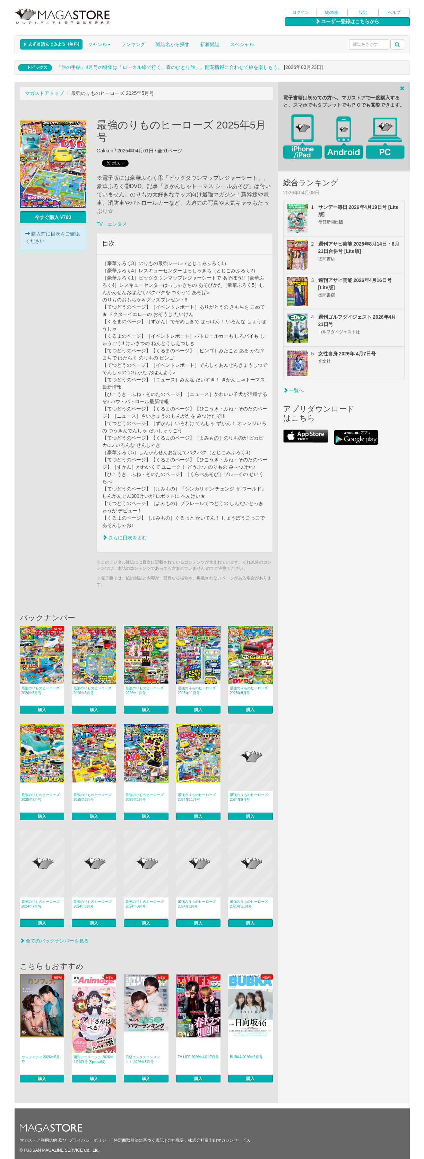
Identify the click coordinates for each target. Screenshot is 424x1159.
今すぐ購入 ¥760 (53, 217)
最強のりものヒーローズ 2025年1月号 (145, 797)
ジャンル (99, 44)
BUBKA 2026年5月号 (246, 1057)
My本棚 (332, 12)
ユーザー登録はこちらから (347, 21)
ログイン (300, 12)
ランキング (133, 44)
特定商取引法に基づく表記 (139, 1140)
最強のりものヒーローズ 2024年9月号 (249, 797)
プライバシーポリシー (89, 1140)
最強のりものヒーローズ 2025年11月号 (197, 690)
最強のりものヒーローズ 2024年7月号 (40, 904)
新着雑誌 (209, 44)
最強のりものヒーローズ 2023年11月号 (249, 904)
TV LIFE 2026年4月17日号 (198, 1057)
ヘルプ (394, 12)
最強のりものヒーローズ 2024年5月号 (92, 904)
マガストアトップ (44, 93)
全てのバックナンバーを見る (54, 941)
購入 (42, 709)
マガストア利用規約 (38, 1140)
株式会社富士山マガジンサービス (219, 1140)
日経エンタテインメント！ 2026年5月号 (143, 1059)
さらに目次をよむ (124, 537)
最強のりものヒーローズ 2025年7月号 (40, 797)
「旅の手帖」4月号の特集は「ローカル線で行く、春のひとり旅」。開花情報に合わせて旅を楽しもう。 (170, 67)
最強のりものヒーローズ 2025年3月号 (92, 797)
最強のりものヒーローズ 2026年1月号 (145, 690)
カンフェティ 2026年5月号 (40, 1059)
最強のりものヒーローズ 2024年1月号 (197, 904)
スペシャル (242, 44)
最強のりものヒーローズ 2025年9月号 (249, 690)
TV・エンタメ (112, 224)
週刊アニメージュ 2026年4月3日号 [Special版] (93, 1059)
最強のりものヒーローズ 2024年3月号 (145, 904)
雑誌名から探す (173, 44)
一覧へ (293, 390)
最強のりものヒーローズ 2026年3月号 (92, 690)
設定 (363, 12)
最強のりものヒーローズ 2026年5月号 (40, 690)
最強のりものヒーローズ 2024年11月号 (197, 797)
